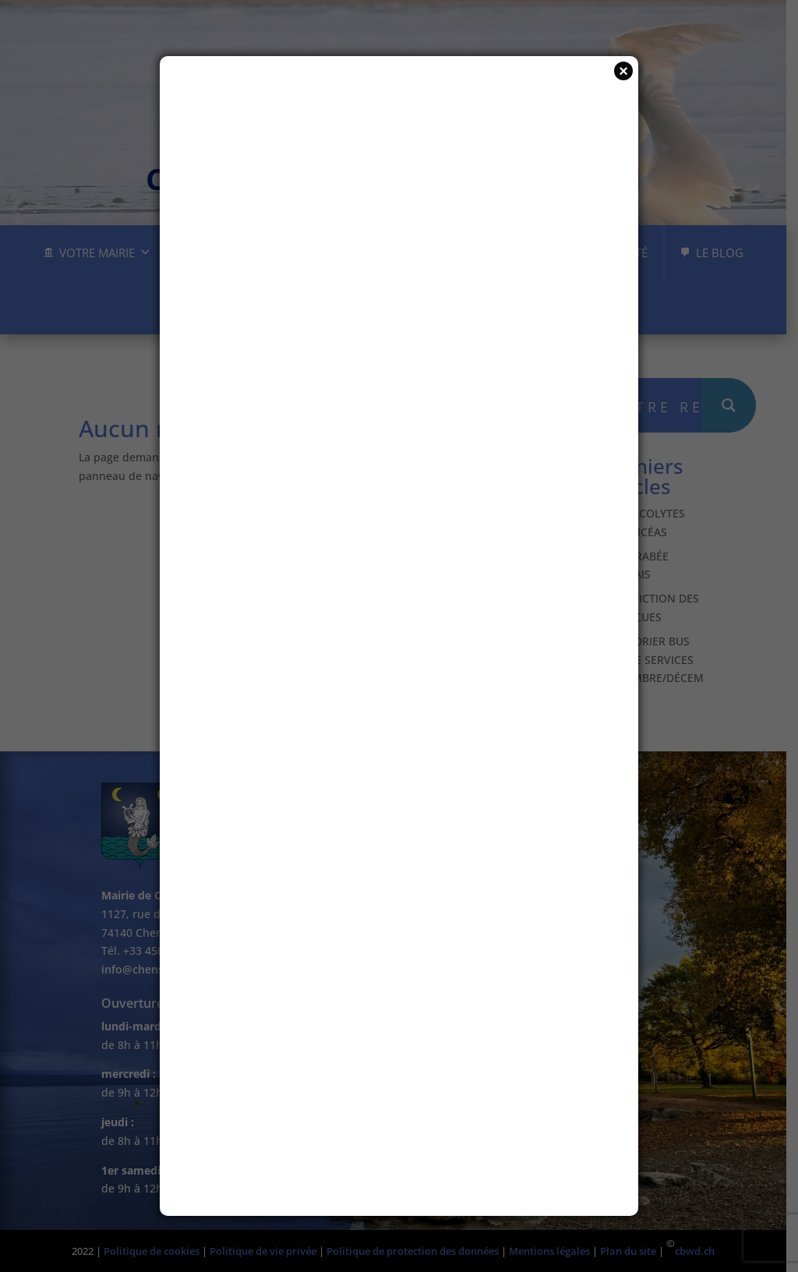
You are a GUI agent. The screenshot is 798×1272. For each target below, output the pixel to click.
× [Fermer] (623, 71)
